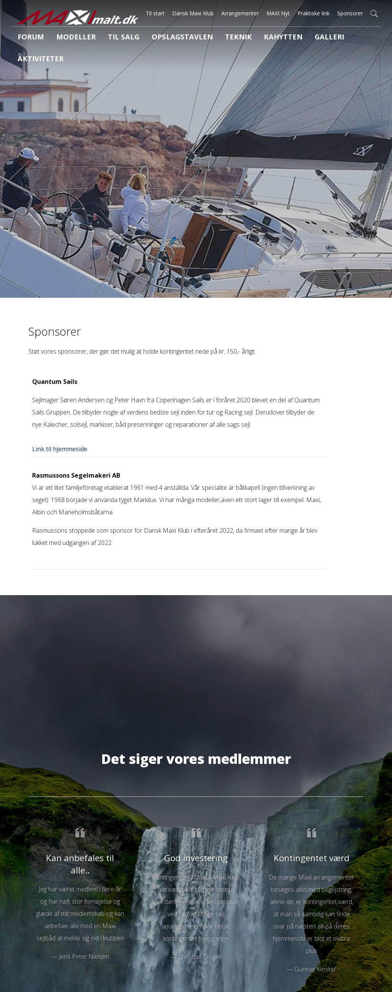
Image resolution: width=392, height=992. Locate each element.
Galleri (284, 38)
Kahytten (244, 38)
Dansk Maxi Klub (193, 13)
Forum (27, 38)
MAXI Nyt (278, 13)
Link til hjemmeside (59, 449)
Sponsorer (350, 13)
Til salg (107, 38)
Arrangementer (240, 13)
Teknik (205, 38)
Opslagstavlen (157, 38)
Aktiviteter (327, 38)
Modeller (66, 38)
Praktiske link (313, 13)
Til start (155, 13)
